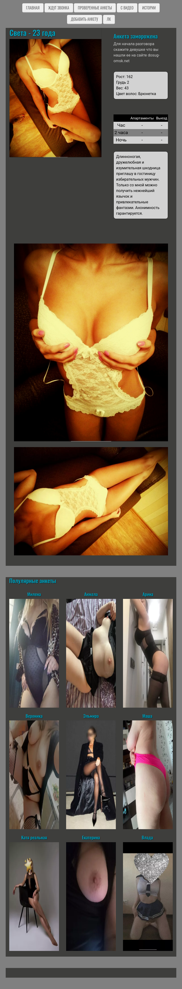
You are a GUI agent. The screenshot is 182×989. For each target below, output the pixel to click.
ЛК (109, 19)
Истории (149, 8)
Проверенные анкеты (95, 8)
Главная (33, 8)
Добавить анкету (84, 19)
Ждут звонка (58, 8)
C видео (127, 8)
